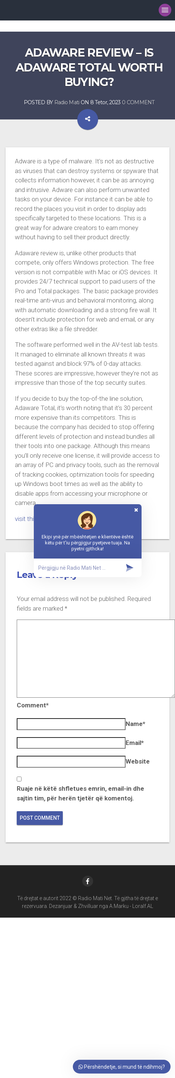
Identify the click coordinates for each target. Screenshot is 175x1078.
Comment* (33, 705)
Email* (135, 742)
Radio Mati (67, 102)
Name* (135, 723)
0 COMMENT (138, 102)
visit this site (32, 518)
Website (138, 761)
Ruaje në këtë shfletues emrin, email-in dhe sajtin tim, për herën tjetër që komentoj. (80, 793)
